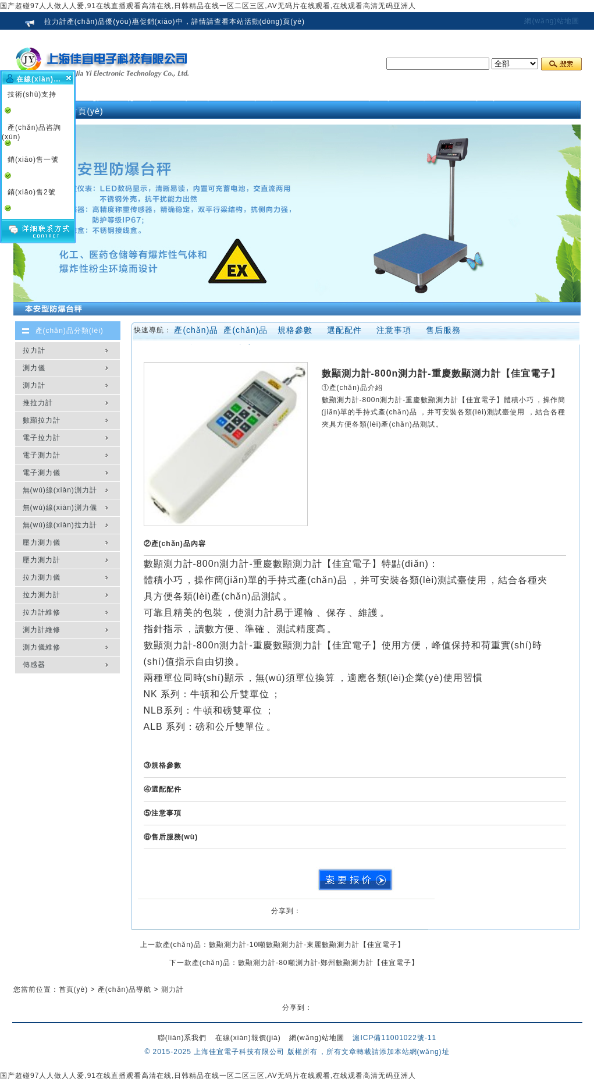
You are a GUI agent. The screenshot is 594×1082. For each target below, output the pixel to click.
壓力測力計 (42, 560)
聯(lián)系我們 (182, 1038)
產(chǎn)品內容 (245, 332)
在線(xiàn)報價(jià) (248, 1038)
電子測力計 (42, 455)
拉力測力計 (42, 595)
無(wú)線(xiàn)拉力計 (60, 525)
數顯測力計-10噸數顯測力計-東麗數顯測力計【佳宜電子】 (307, 945)
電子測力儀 (42, 473)
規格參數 (295, 330)
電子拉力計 (42, 438)
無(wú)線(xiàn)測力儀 (60, 507)
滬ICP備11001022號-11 (394, 1038)
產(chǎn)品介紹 (196, 332)
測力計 (34, 385)
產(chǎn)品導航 (124, 989)
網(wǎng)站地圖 (551, 21)
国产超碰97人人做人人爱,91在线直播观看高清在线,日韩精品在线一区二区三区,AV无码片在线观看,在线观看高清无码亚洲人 (208, 6)
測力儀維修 (42, 647)
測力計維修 (42, 630)
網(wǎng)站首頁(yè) (86, 104)
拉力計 (34, 350)
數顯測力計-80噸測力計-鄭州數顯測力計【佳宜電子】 (328, 963)
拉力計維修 (42, 612)
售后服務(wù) (443, 332)
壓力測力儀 (42, 542)
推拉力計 (38, 403)
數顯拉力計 (42, 420)
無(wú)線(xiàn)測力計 (60, 490)
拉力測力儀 (42, 577)
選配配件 (344, 330)
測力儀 (34, 368)
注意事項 (393, 330)
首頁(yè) (73, 989)
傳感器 (34, 665)
